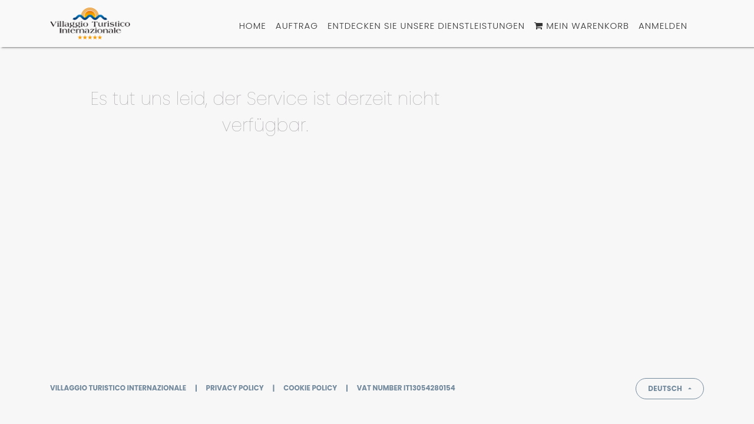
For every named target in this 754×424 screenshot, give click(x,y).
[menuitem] (252, 26)
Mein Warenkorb (581, 25)
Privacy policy (235, 388)
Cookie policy (310, 388)
